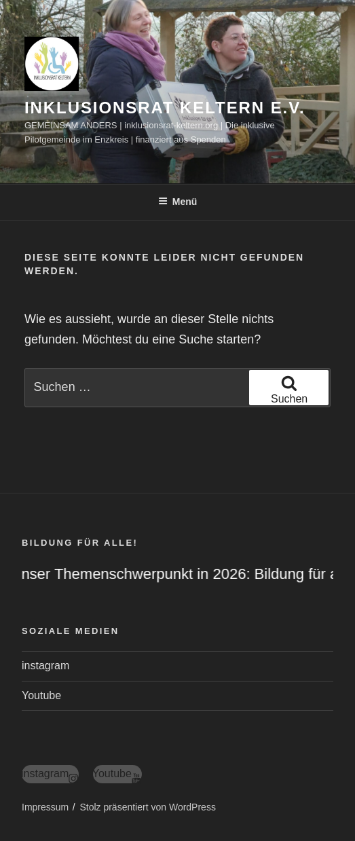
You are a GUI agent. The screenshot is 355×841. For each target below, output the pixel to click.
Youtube (41, 695)
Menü (178, 201)
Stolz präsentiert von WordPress (147, 807)
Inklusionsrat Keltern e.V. (164, 107)
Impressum (45, 807)
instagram (45, 665)
